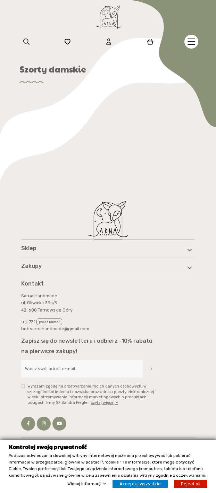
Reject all (190, 483)
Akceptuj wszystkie (140, 483)
